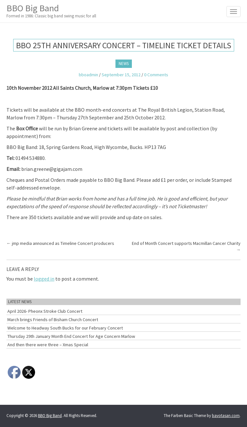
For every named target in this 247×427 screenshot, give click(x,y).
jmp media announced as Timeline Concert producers (60, 243)
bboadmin (88, 75)
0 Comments (156, 75)
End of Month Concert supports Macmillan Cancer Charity (186, 246)
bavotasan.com (226, 415)
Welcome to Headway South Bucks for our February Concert (65, 328)
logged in (44, 278)
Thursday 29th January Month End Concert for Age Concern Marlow (71, 336)
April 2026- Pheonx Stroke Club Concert (44, 311)
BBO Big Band (51, 10)
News (124, 63)
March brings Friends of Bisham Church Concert (52, 319)
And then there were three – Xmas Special (47, 345)
